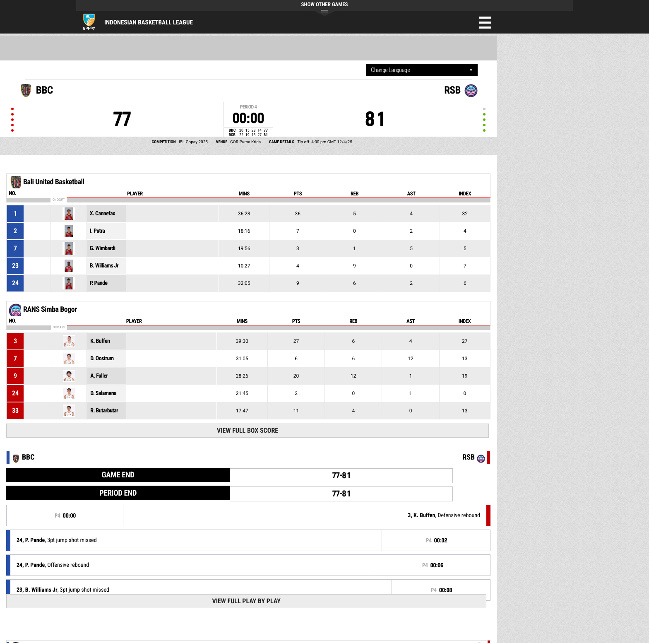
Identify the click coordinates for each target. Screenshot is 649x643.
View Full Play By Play (246, 601)
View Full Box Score (247, 430)
